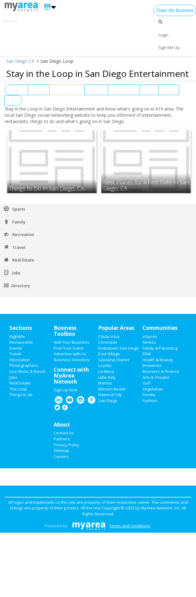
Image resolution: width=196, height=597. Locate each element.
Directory (16, 285)
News (149, 89)
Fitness (149, 342)
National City (110, 394)
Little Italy (107, 377)
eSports (149, 336)
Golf (146, 383)
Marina (105, 383)
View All (16, 89)
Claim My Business (174, 10)
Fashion (149, 400)
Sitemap (61, 450)
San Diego (108, 400)
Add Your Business (71, 342)
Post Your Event (68, 348)
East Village (109, 354)
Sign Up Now (65, 390)
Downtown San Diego (118, 348)
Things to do (21, 394)
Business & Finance (160, 371)
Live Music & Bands (27, 371)
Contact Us (64, 433)
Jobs (13, 100)
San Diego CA (20, 61)
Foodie (148, 394)
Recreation (19, 360)
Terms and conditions (129, 526)
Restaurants (123, 89)
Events (38, 89)
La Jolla (104, 365)
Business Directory (71, 360)
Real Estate (20, 383)
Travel (15, 354)
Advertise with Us (70, 354)
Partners (62, 439)
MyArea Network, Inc (160, 508)
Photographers (23, 365)
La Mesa (106, 371)
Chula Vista (108, 336)
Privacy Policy (66, 445)
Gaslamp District (113, 360)
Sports (168, 89)
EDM (146, 354)
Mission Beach (112, 389)
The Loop (18, 389)
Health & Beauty (157, 360)
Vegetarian (152, 389)
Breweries (152, 365)
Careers (61, 456)
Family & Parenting (159, 348)
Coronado (107, 342)
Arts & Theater (156, 377)
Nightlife (96, 89)
